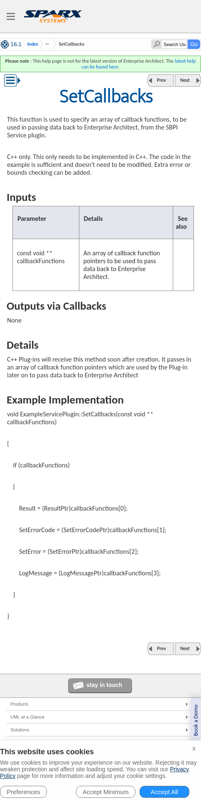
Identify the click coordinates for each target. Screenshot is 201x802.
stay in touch (104, 685)
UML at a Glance (27, 716)
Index (32, 44)
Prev (161, 80)
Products (19, 704)
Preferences (23, 791)
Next (185, 80)
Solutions (19, 729)
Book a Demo (195, 720)
